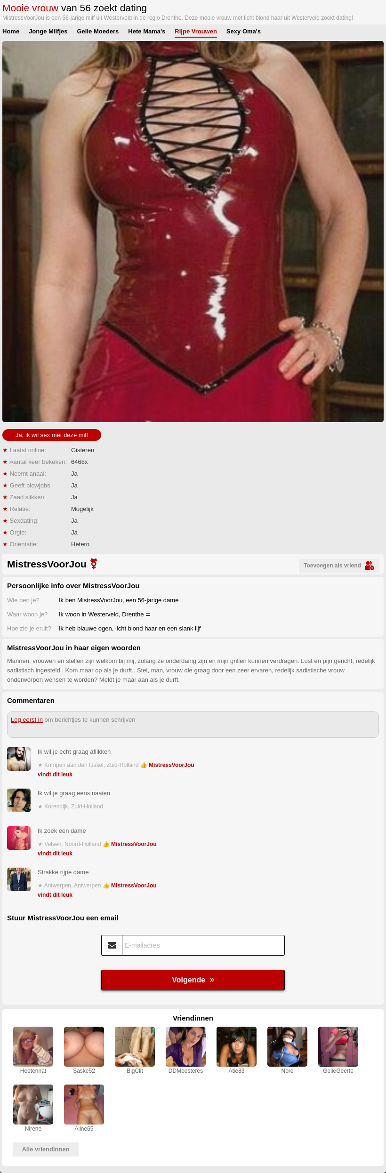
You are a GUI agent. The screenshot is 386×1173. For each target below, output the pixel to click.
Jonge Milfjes (48, 31)
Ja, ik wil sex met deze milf (52, 435)
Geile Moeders (98, 31)
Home (10, 31)
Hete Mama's (146, 31)
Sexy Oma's (243, 31)
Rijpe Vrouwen (196, 31)
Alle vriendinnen (45, 1149)
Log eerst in (27, 719)
